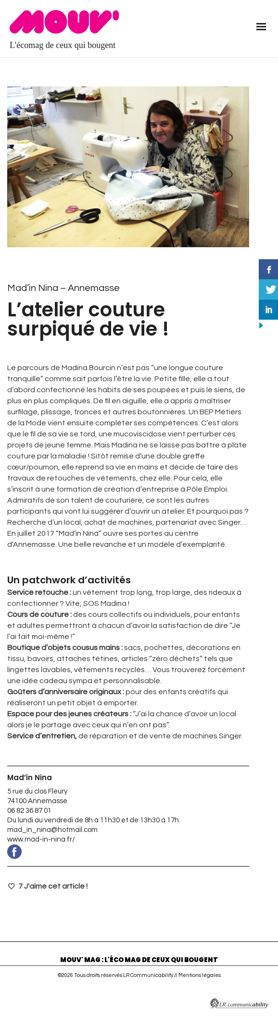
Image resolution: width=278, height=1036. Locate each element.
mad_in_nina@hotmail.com (52, 829)
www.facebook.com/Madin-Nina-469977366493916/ (128, 851)
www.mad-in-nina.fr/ (41, 839)
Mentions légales (199, 975)
